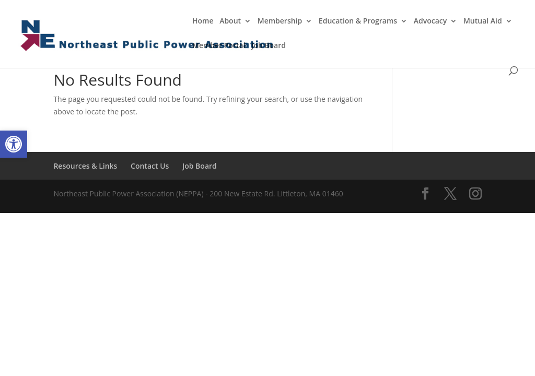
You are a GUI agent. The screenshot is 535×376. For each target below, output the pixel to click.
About (230, 21)
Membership (280, 21)
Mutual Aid (482, 21)
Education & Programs (358, 21)
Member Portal (219, 46)
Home (203, 21)
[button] (13, 144)
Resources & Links (85, 166)
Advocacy (430, 21)
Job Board (268, 46)
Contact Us (150, 166)
